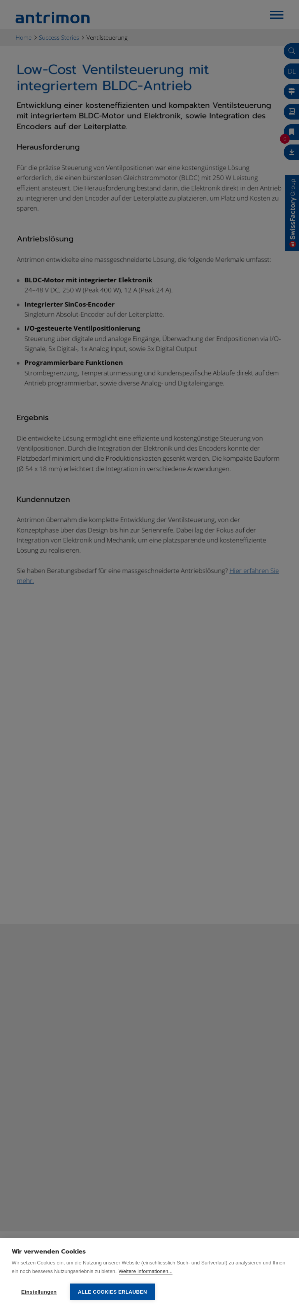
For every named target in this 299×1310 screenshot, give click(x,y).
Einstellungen (38, 1292)
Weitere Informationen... (146, 1271)
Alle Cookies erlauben (112, 1292)
